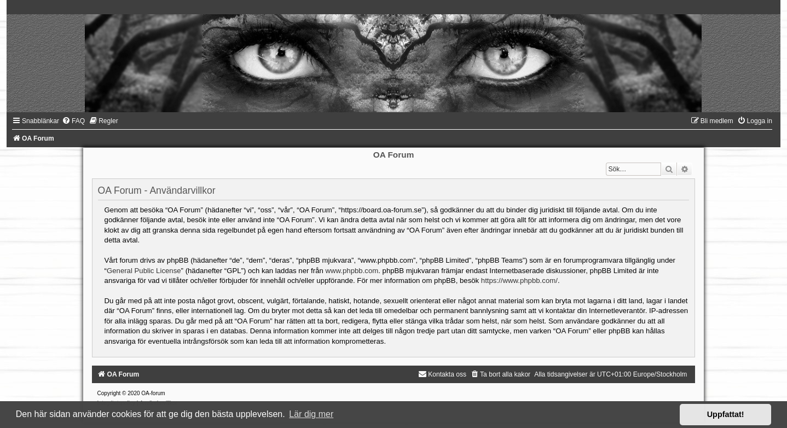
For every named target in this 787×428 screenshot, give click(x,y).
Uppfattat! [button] (725, 414)
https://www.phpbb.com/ (519, 280)
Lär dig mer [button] (311, 414)
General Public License (144, 271)
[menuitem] (73, 121)
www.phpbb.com (351, 271)
